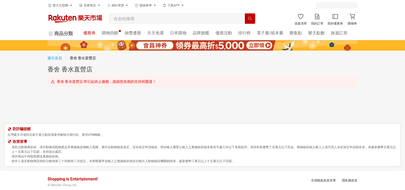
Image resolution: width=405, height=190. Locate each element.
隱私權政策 (349, 180)
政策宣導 (20, 141)
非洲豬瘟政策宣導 (323, 180)
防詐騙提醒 (22, 129)
